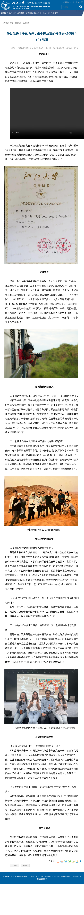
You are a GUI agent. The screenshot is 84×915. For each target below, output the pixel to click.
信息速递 (26, 23)
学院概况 (4, 13)
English (71, 2)
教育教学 (29, 13)
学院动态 (12, 13)
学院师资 (20, 13)
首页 (11, 23)
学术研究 (37, 13)
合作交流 (46, 13)
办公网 (64, 2)
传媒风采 (54, 13)
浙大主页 (79, 2)
